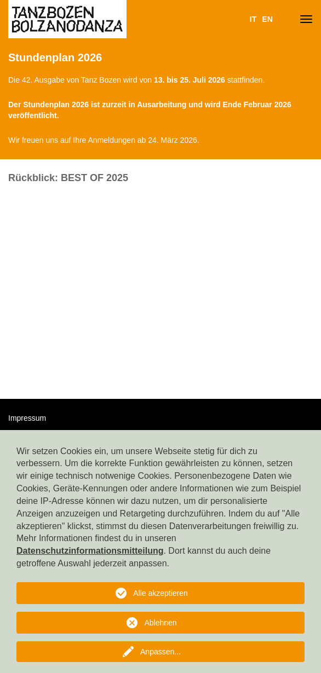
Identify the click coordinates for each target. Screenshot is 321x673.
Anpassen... (160, 651)
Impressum (27, 418)
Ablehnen (160, 622)
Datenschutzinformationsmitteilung (89, 550)
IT (253, 19)
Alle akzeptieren (160, 593)
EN (267, 19)
